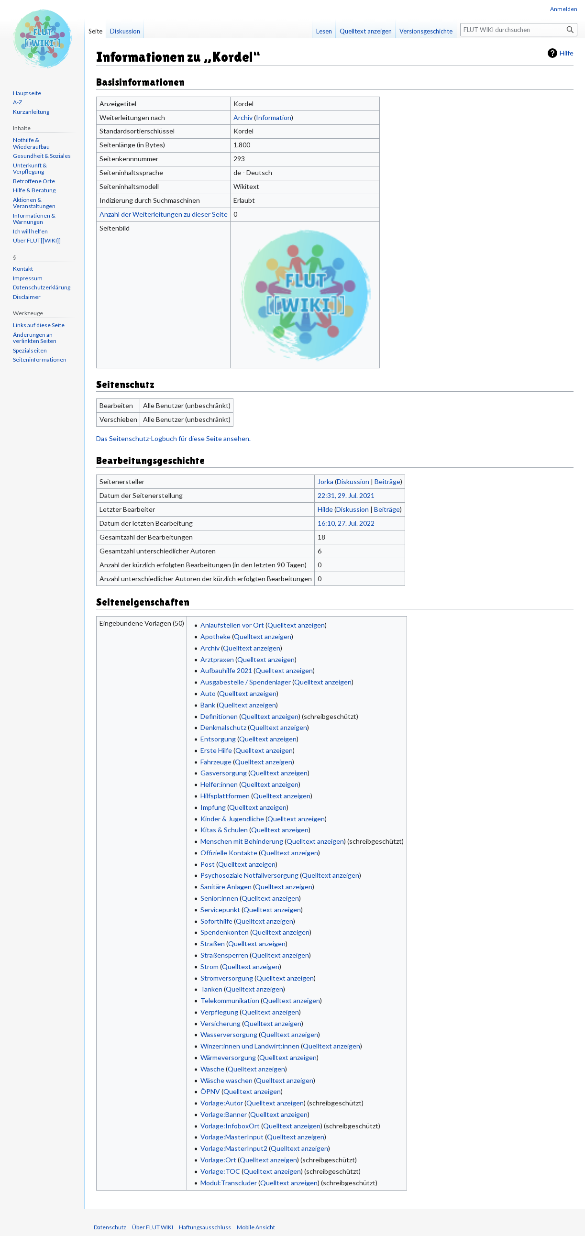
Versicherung (220, 1023)
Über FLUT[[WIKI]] (37, 240)
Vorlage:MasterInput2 (233, 1148)
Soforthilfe (216, 921)
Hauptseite (27, 93)
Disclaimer (27, 296)
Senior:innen (219, 898)
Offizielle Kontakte (228, 853)
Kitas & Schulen (224, 830)
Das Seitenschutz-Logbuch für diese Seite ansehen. (173, 438)
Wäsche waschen (226, 1080)
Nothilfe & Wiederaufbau (31, 143)
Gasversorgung (223, 773)
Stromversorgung (226, 978)
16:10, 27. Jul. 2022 (346, 523)
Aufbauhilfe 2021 (226, 670)
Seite (95, 31)
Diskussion (353, 481)
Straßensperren (224, 955)
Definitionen (219, 716)
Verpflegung (219, 1012)
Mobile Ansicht (256, 1227)
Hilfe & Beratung (34, 190)
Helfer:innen (219, 784)
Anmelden (563, 8)
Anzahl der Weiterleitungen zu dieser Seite (163, 214)
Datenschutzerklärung (41, 287)
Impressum (28, 278)
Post (207, 864)
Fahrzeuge (216, 762)
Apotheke (215, 636)
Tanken (211, 989)
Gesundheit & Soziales (42, 155)
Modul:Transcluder (228, 1183)
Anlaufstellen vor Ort (232, 625)
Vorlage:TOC (220, 1171)
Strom (209, 966)
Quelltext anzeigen (296, 625)
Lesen (324, 31)
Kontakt (23, 268)
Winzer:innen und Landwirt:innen (249, 1046)
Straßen (212, 943)
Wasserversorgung (228, 1034)
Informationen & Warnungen (34, 219)
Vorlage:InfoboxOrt (230, 1126)
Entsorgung (218, 739)
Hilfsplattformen (225, 796)
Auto (208, 693)
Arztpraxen (217, 659)
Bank (207, 705)
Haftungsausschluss (205, 1227)
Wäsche (212, 1069)
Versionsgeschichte (426, 31)
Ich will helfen (30, 231)
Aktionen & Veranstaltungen (34, 203)
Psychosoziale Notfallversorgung (249, 875)
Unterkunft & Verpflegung (30, 169)
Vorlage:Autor (221, 1103)
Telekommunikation (229, 1000)
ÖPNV (210, 1091)
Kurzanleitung (31, 111)
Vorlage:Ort (218, 1160)
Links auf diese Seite (39, 325)
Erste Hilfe (216, 750)
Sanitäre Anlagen (226, 887)
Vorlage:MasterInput (232, 1137)
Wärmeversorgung (228, 1057)
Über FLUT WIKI (152, 1227)
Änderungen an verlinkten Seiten (34, 338)
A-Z (17, 102)
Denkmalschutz (223, 727)
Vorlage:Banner (223, 1114)
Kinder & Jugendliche (232, 819)
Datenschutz (110, 1227)
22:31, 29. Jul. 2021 (346, 495)
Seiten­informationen (39, 359)
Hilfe (567, 53)
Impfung (213, 807)
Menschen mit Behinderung (241, 841)
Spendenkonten (224, 932)
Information (273, 117)
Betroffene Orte (34, 181)
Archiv (243, 117)
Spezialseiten (30, 350)
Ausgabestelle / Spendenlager (245, 682)
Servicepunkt (220, 909)
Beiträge (387, 481)
